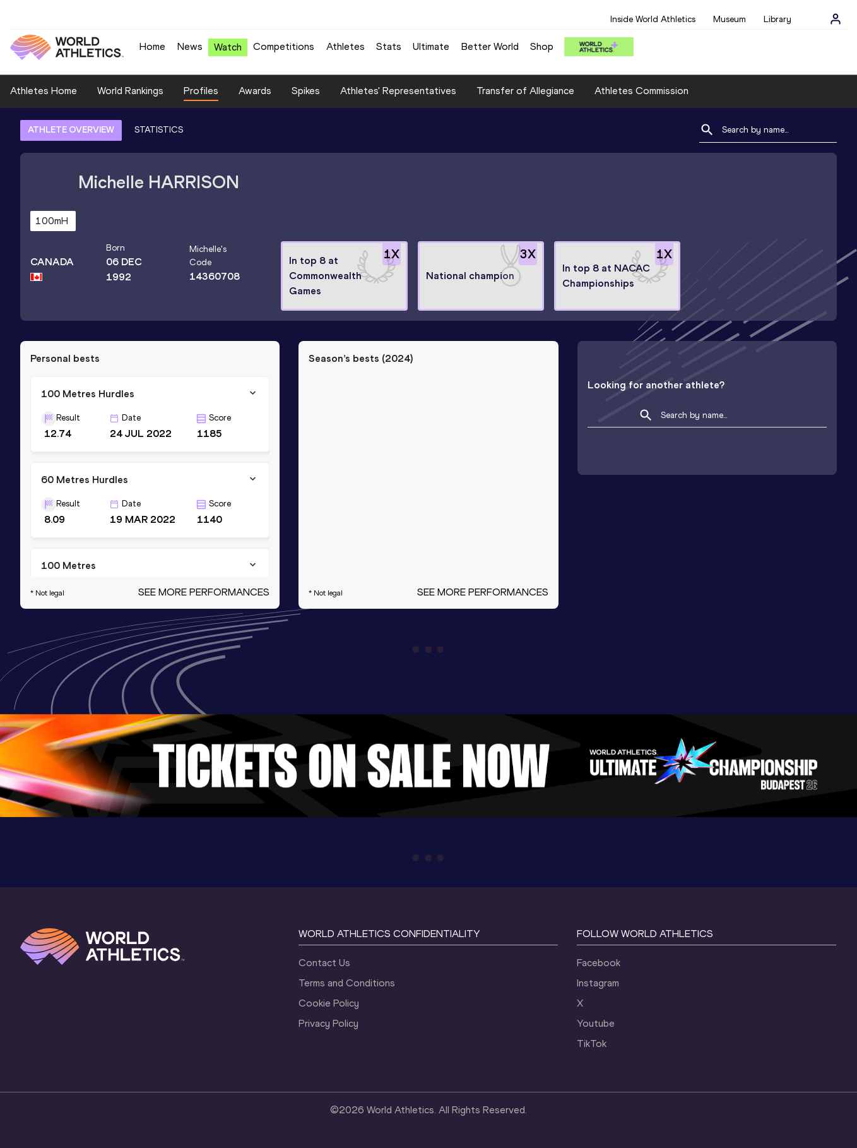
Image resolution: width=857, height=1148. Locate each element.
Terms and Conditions (346, 983)
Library (777, 19)
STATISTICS (158, 129)
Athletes (345, 46)
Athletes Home (43, 91)
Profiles (201, 91)
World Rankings (130, 91)
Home (152, 46)
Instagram (598, 983)
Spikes (306, 91)
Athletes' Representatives (398, 91)
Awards (255, 91)
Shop (541, 46)
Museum (729, 19)
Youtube (596, 1023)
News (190, 46)
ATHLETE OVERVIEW (71, 129)
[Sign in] (835, 19)
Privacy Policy (328, 1023)
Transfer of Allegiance (525, 91)
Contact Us (324, 963)
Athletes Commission (641, 91)
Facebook (598, 963)
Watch (228, 47)
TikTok (591, 1043)
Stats (388, 46)
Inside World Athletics (652, 19)
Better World (490, 46)
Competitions (283, 46)
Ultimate (431, 46)
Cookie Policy (328, 1003)
